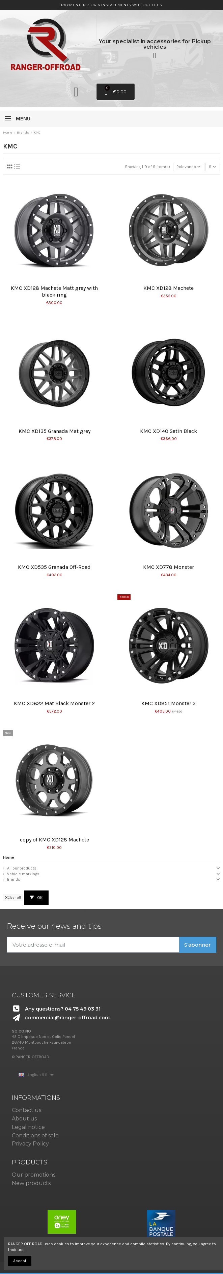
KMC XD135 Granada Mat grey (54, 431)
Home (8, 857)
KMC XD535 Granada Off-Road (54, 567)
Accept (19, 1260)
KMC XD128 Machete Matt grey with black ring (54, 291)
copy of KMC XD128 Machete (54, 839)
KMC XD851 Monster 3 (168, 703)
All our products (21, 868)
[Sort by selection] (188, 167)
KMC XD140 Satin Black (168, 431)
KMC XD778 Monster (168, 567)
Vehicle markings (23, 874)
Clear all (13, 897)
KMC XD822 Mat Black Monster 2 (54, 703)
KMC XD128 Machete (168, 288)
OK (36, 897)
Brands (13, 879)
